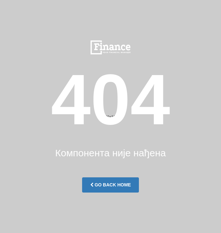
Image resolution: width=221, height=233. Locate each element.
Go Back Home (110, 184)
